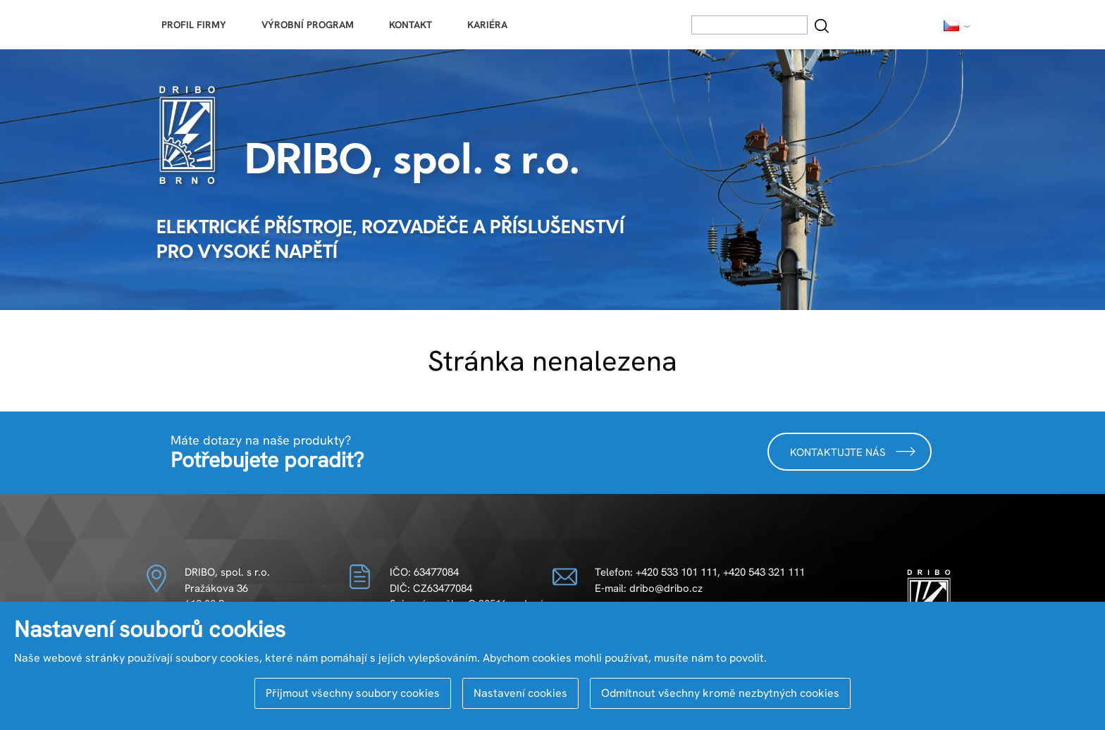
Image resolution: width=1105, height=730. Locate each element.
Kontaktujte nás (853, 451)
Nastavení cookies (520, 693)
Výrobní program (307, 24)
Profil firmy (193, 24)
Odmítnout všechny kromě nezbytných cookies (720, 693)
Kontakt (410, 24)
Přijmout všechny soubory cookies (353, 693)
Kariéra (487, 24)
